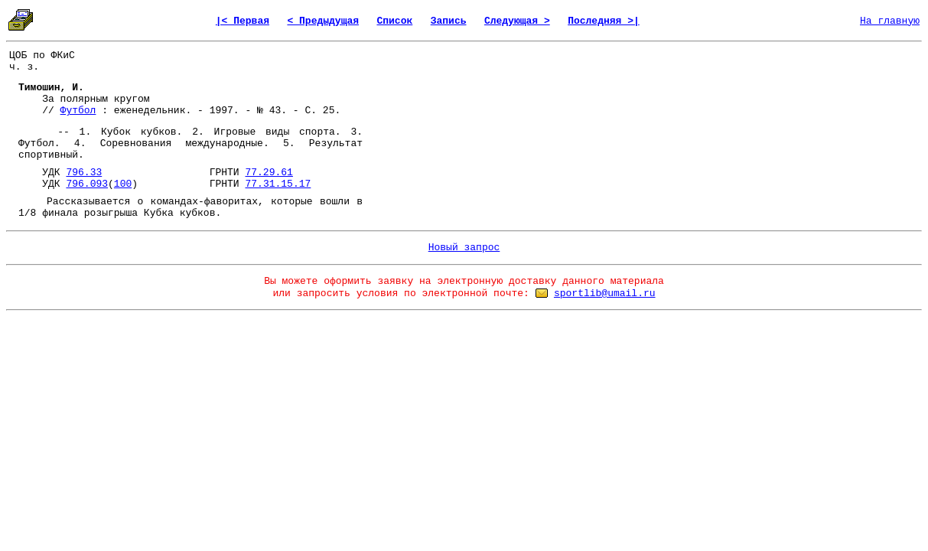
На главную (890, 21)
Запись (449, 21)
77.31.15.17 (278, 184)
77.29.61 (268, 172)
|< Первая (242, 21)
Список (394, 21)
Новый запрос (464, 247)
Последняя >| (604, 21)
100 (123, 184)
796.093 (87, 184)
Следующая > (517, 21)
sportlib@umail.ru (605, 293)
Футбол (78, 110)
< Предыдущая (323, 21)
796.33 (84, 172)
